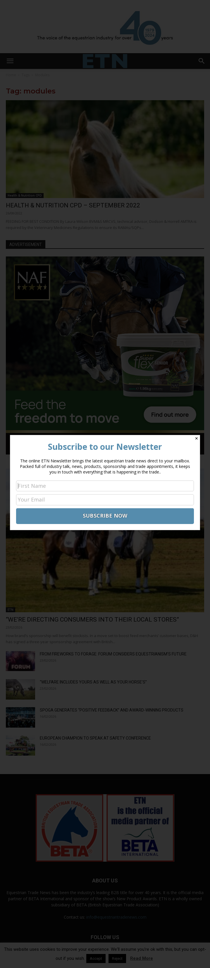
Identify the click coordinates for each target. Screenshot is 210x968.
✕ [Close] (196, 438)
